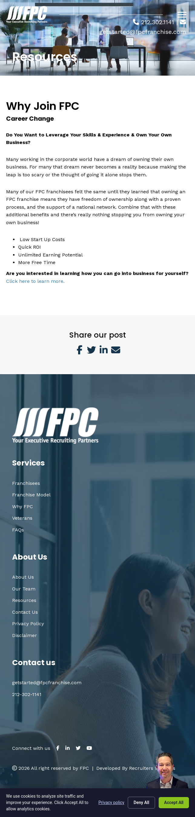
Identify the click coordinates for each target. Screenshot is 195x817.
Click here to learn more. (35, 281)
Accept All (173, 802)
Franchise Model (31, 495)
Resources (24, 600)
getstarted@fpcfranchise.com (142, 31)
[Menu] (182, 15)
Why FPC (22, 506)
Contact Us (25, 612)
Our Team (23, 589)
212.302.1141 (157, 22)
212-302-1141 (26, 694)
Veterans (22, 518)
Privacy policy (111, 802)
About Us (23, 577)
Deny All (141, 802)
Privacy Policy (28, 623)
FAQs (18, 530)
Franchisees (26, 483)
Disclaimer (24, 635)
